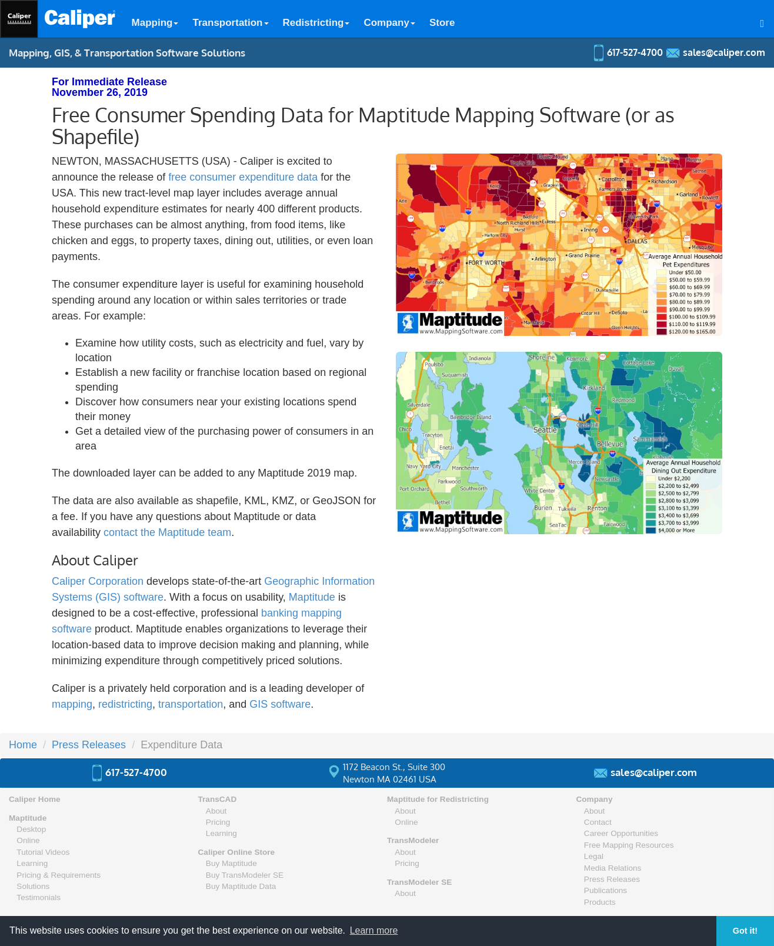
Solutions (32, 886)
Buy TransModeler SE (244, 875)
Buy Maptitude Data (241, 886)
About (216, 811)
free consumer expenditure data (243, 177)
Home (23, 745)
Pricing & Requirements (58, 875)
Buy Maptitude (231, 863)
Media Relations (612, 868)
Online (27, 840)
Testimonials (38, 897)
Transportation (230, 22)
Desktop (31, 829)
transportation (190, 704)
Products (600, 902)
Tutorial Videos (42, 852)
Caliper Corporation (98, 581)
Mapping (155, 22)
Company (389, 22)
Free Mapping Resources (629, 845)
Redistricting (316, 22)
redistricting (125, 704)
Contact (598, 822)
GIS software (280, 704)
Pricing (218, 822)
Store (442, 22)
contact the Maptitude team (167, 532)
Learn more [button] (374, 930)
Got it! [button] (745, 930)
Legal (593, 856)
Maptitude (312, 597)
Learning (32, 863)
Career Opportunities (621, 833)
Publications (605, 890)
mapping (72, 704)
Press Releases (89, 745)
